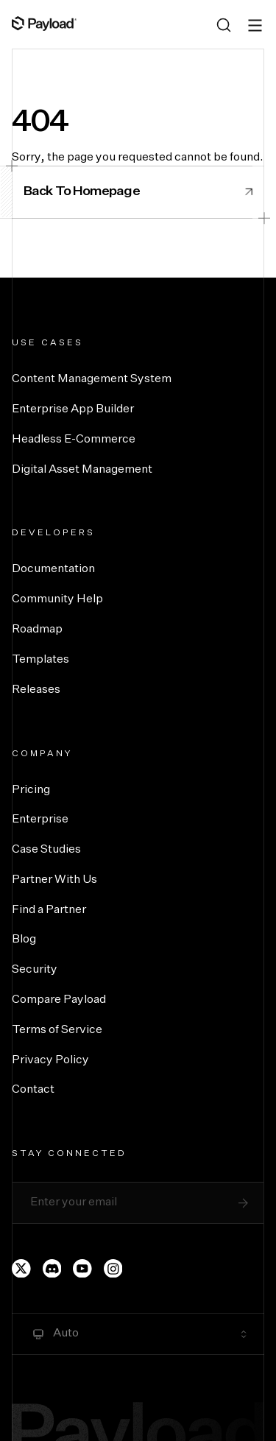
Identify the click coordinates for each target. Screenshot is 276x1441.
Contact (33, 1090)
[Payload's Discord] (52, 1268)
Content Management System (91, 379)
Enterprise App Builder (73, 409)
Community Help (57, 599)
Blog (24, 939)
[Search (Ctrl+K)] (223, 25)
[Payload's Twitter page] (21, 1268)
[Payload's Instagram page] (113, 1268)
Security (34, 970)
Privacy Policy (50, 1060)
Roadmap (37, 629)
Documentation (53, 569)
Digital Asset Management (82, 470)
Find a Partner (49, 910)
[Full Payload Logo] (44, 23)
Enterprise (40, 819)
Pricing (31, 790)
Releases (36, 690)
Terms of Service (57, 1030)
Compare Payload (59, 1000)
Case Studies (46, 850)
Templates (40, 660)
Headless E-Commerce (73, 439)
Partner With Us (54, 880)
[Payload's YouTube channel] (82, 1268)
